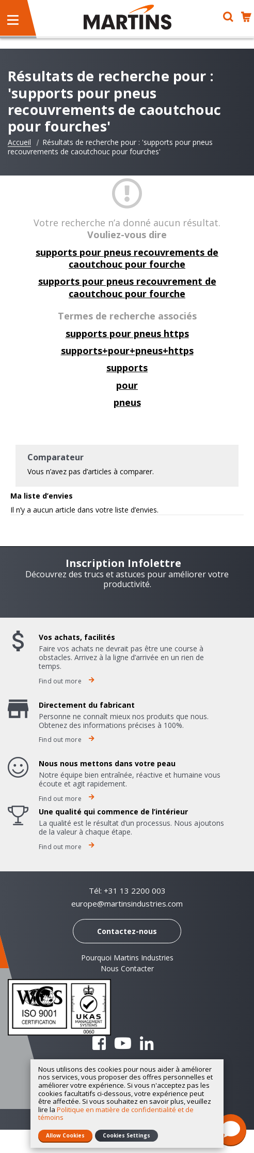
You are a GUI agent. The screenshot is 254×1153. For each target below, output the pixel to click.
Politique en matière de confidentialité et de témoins (116, 1113)
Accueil (19, 142)
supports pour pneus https (127, 333)
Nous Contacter (127, 968)
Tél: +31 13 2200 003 (127, 890)
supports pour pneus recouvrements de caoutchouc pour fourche (127, 258)
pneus (127, 402)
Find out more (66, 681)
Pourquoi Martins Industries (127, 957)
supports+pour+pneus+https (127, 350)
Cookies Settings (126, 1135)
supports (127, 367)
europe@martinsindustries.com (127, 904)
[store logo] (127, 17)
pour (127, 385)
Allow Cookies (65, 1135)
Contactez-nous (127, 931)
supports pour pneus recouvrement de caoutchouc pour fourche (127, 287)
